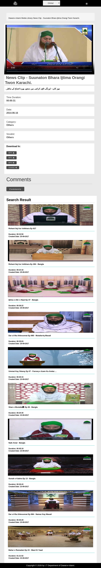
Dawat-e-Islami (15, 18)
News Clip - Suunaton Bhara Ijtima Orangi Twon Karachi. (56, 18)
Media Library (27, 18)
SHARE (13, 167)
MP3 (11, 158)
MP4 (11, 153)
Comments (15, 189)
